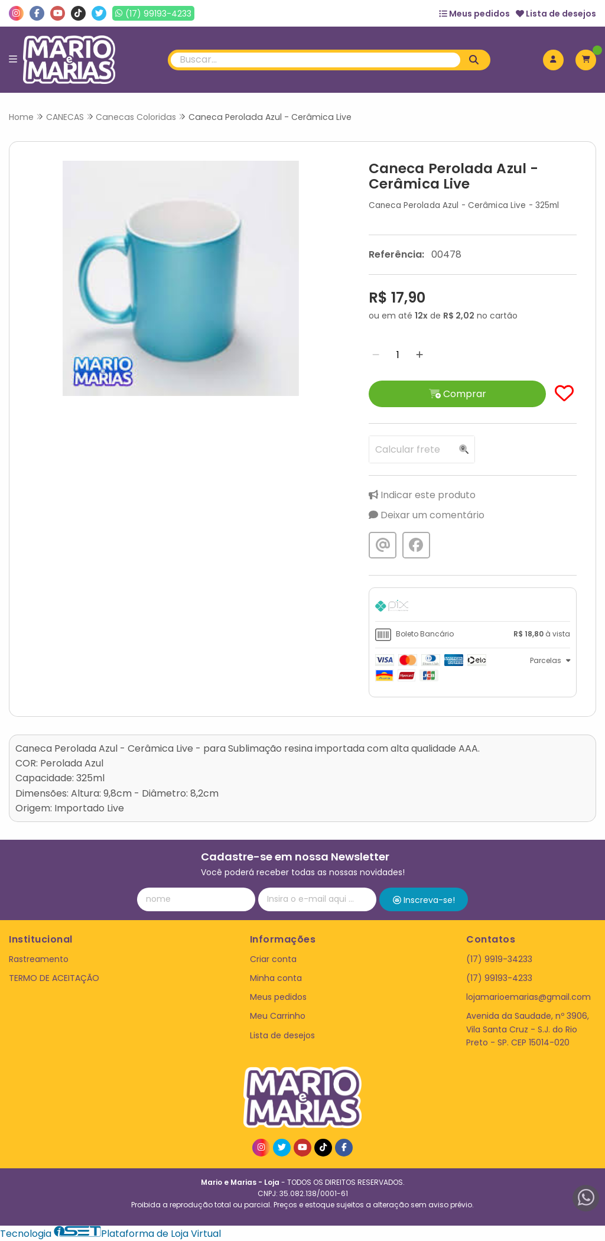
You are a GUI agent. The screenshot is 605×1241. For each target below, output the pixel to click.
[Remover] (376, 355)
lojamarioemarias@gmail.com (528, 997)
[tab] (472, 607)
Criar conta (273, 959)
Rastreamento (39, 959)
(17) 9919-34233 (499, 959)
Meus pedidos (474, 14)
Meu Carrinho (277, 1016)
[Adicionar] (419, 355)
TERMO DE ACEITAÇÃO (54, 978)
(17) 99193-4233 (499, 978)
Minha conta (276, 978)
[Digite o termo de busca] (316, 60)
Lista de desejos (556, 14)
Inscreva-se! (424, 900)
